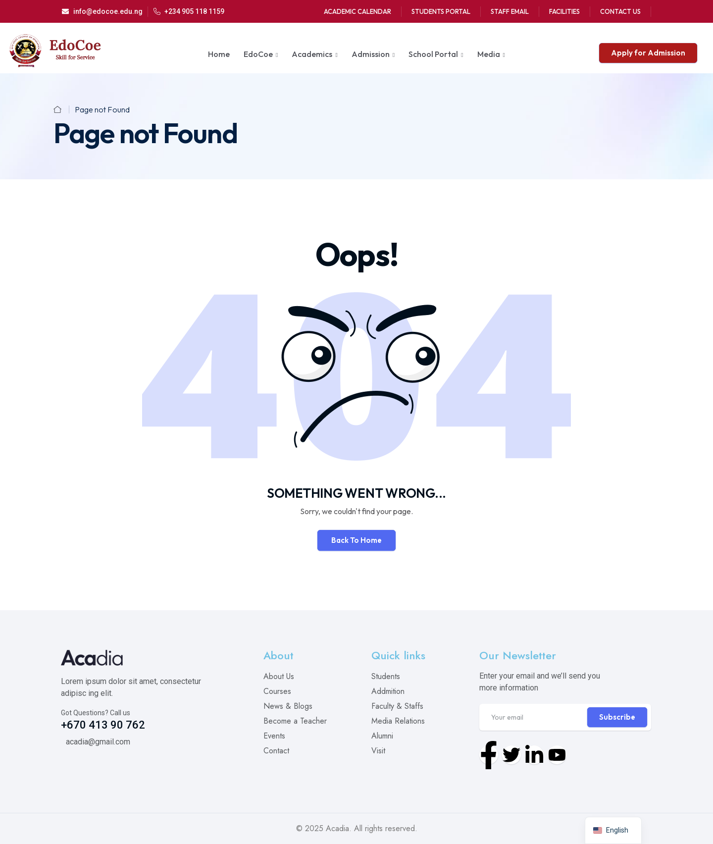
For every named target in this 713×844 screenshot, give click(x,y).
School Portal (433, 54)
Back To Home (356, 540)
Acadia (337, 828)
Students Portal (440, 11)
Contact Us (620, 11)
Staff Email (510, 11)
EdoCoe (258, 54)
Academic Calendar (357, 11)
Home (219, 54)
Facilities (564, 11)
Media (488, 54)
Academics (312, 54)
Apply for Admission (648, 52)
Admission (371, 54)
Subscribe (617, 717)
